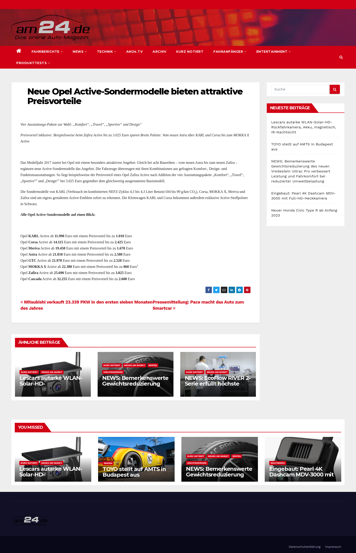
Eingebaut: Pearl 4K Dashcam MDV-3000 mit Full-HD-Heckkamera (301, 474)
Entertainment (273, 52)
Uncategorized (113, 372)
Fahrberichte (47, 52)
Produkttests (33, 63)
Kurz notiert (189, 52)
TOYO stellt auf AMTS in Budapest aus (134, 472)
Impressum (333, 546)
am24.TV (134, 52)
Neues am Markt (52, 372)
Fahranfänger (229, 52)
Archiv (159, 52)
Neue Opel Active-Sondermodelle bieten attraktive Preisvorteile (134, 96)
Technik (106, 52)
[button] (341, 57)
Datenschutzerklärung (305, 546)
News (80, 52)
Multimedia (278, 463)
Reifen (153, 365)
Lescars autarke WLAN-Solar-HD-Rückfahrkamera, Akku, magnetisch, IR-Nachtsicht (303, 127)
